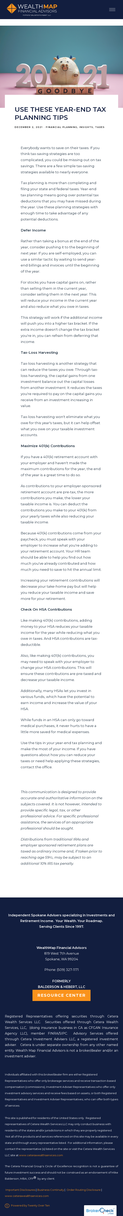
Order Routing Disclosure (84, 1189)
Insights (86, 127)
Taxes (100, 127)
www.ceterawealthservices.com (27, 1196)
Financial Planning (61, 127)
